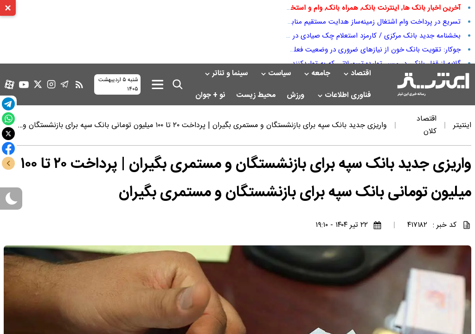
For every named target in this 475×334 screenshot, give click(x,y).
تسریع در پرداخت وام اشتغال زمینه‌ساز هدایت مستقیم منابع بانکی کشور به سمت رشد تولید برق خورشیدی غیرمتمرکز (293, 21)
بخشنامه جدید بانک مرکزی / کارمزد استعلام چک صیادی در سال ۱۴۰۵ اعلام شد (349, 35)
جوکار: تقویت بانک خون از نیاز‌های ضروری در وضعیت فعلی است (366, 49)
